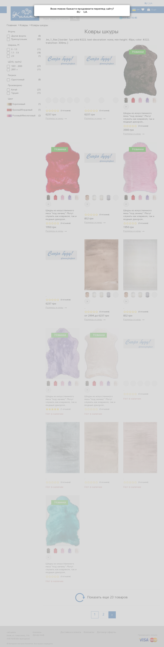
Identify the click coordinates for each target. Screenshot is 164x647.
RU (78, 12)
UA (85, 12)
